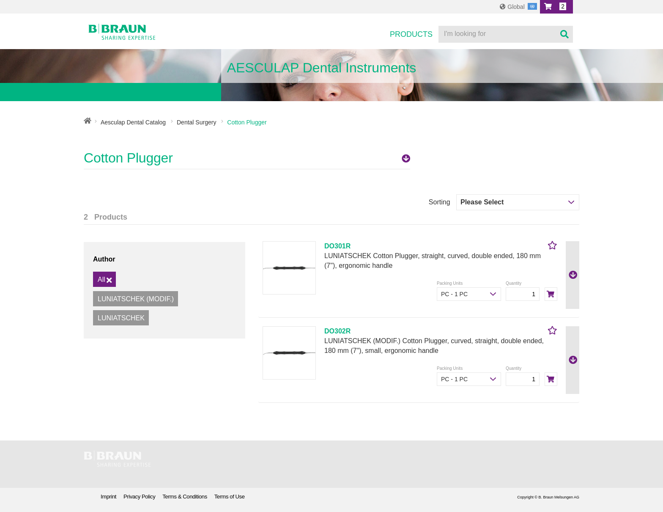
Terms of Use (229, 496)
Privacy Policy (139, 496)
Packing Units (450, 283)
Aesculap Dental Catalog (133, 122)
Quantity (513, 283)
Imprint (108, 496)
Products (411, 34)
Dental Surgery (196, 122)
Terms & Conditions (184, 496)
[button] (556, 7)
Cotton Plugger (247, 157)
